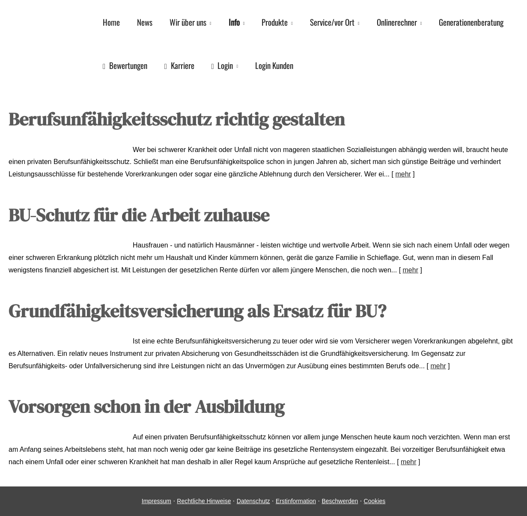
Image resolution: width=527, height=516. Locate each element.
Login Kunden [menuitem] (274, 65)
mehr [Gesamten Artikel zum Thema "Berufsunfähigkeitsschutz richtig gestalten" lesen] (403, 174)
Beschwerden (340, 501)
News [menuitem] (144, 22)
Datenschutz (253, 501)
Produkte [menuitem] (275, 22)
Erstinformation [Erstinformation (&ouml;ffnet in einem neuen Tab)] (296, 501)
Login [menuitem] (222, 65)
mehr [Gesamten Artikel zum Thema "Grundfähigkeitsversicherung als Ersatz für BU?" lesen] (438, 366)
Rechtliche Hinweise (204, 501)
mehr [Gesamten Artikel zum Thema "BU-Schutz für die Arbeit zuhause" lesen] (410, 270)
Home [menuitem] (111, 22)
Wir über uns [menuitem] (188, 22)
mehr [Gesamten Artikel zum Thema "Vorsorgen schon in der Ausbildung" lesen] (408, 461)
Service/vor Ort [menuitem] (332, 22)
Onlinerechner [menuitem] (397, 22)
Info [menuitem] (234, 22)
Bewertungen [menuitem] (125, 65)
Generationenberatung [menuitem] (471, 22)
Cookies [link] (375, 501)
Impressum (156, 501)
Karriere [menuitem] (179, 65)
